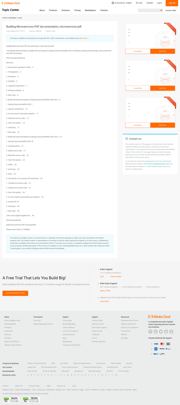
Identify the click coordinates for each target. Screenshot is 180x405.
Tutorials (109, 371)
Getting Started (69, 334)
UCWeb (109, 390)
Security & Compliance (129, 327)
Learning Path (112, 367)
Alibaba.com (60, 390)
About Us (18, 386)
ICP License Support (70, 331)
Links (74, 386)
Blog (64, 338)
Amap (102, 390)
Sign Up (171, 3)
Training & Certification (71, 345)
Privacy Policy (34, 386)
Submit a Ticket (98, 324)
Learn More (138, 51)
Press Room (125, 331)
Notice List (61, 386)
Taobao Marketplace (22, 390)
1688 (68, 390)
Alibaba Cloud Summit (13, 345)
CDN (53, 363)
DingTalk (127, 390)
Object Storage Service (82, 363)
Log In (159, 3)
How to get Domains (70, 367)
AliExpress (50, 390)
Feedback (95, 334)
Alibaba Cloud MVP (128, 324)
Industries (65, 371)
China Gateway (69, 327)
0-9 (116, 375)
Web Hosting (116, 363)
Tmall (34, 390)
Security (129, 363)
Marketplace (90, 10)
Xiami (121, 390)
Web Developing (94, 371)
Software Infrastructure (92, 367)
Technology (67, 320)
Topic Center (32, 371)
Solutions (66, 10)
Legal (48, 386)
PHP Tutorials (123, 371)
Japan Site (32, 367)
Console (149, 3)
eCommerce (101, 363)
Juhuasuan (41, 390)
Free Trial (37, 320)
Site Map (124, 338)
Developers (78, 371)
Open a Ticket (105, 291)
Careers (5, 386)
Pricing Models (10, 324)
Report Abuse (97, 331)
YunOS (87, 390)
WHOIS (123, 334)
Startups (7, 338)
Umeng (115, 390)
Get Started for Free (15, 293)
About (42, 10)
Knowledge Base (69, 324)
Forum (94, 338)
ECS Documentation (49, 367)
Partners (104, 10)
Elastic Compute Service (37, 363)
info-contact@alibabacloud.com (156, 164)
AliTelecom (95, 390)
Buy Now (162, 51)
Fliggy (81, 390)
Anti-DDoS (64, 363)
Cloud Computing (49, 371)
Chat (102, 277)
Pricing (77, 10)
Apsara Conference (11, 342)
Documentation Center (129, 320)
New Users (127, 367)
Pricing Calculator (99, 342)
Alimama (74, 390)
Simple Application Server (43, 324)
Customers (8, 331)
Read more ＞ (84, 38)
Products (53, 10)
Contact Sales (170, 10)
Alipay (134, 390)
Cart (139, 3)
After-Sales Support (99, 327)
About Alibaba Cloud (12, 320)
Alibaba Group (8, 390)
